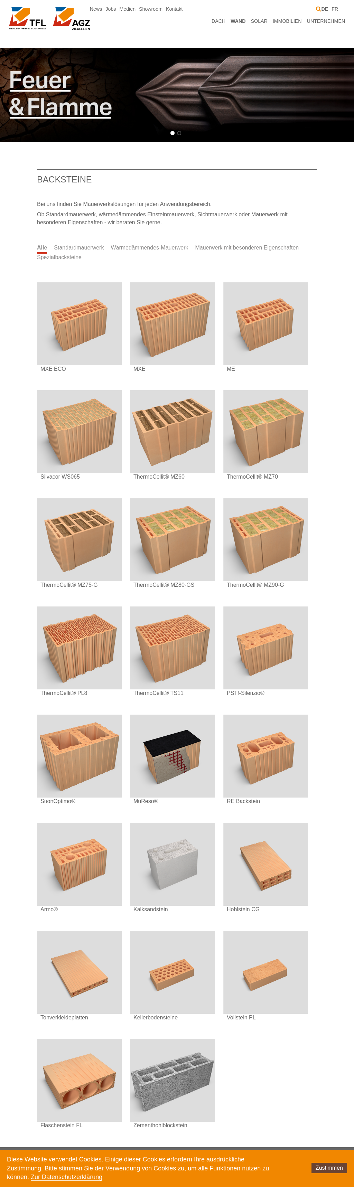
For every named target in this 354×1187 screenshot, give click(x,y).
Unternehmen (326, 21)
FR (335, 9)
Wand (238, 21)
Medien (127, 9)
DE (324, 9)
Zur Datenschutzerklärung (66, 1177)
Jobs (110, 9)
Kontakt (174, 9)
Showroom (150, 9)
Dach (218, 21)
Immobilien (287, 21)
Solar (259, 21)
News (96, 9)
